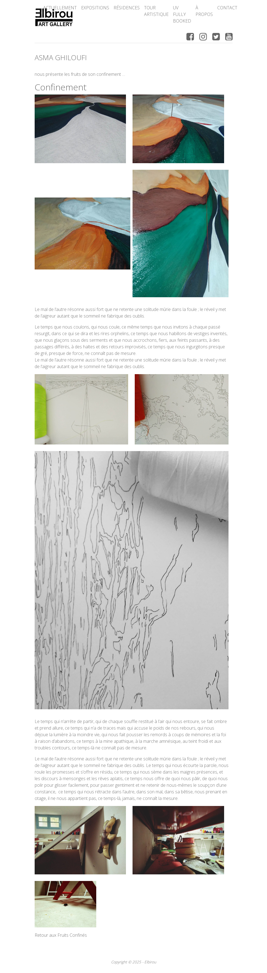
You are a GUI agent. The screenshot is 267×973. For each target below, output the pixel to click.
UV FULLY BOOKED (182, 14)
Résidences (127, 8)
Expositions (95, 8)
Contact (227, 8)
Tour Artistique (156, 11)
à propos (204, 11)
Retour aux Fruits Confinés (61, 935)
